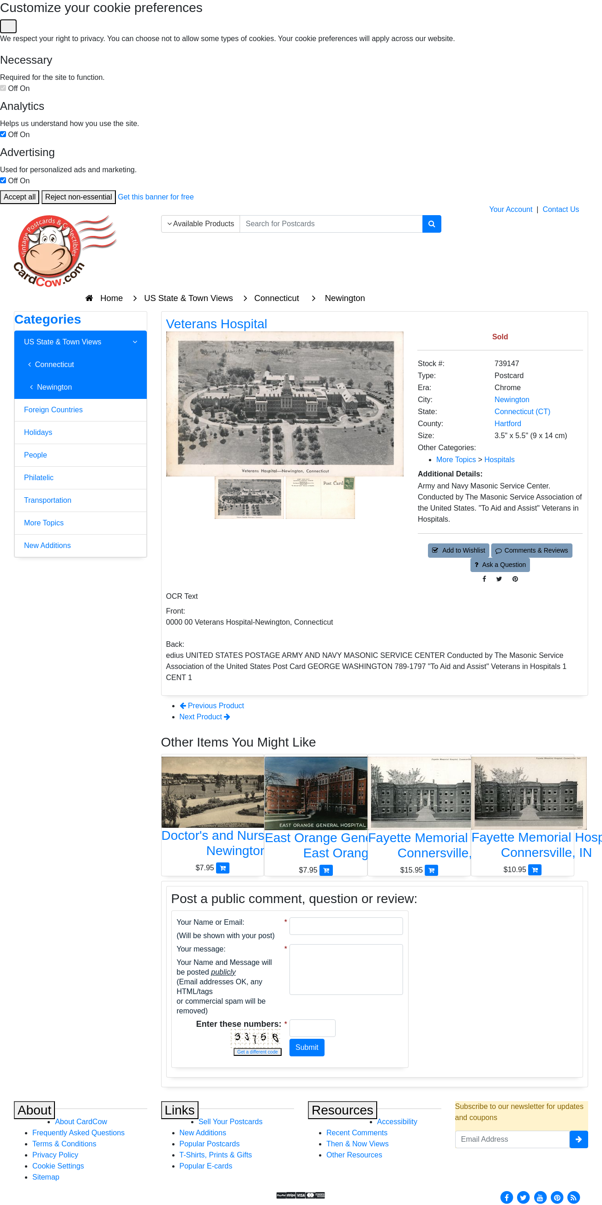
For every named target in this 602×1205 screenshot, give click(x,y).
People (35, 455)
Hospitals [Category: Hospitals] (499, 460)
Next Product (205, 717)
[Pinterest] (557, 1197)
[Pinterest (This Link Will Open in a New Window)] (515, 579)
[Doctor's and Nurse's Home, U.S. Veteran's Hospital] (213, 809)
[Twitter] (523, 1197)
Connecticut (49, 364)
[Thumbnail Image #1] (250, 497)
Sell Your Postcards (231, 1122)
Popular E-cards (206, 1166)
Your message (200, 949)
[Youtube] (540, 1197)
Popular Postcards (210, 1144)
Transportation (48, 500)
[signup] (579, 1139)
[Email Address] (512, 1139)
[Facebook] (506, 1197)
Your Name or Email (210, 922)
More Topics (44, 523)
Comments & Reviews (531, 550)
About (34, 1110)
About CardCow (81, 1122)
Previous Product (212, 706)
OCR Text (182, 596)
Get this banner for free (156, 197)
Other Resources (354, 1155)
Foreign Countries (53, 410)
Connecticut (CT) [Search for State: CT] (522, 412)
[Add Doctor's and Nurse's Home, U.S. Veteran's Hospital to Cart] (222, 868)
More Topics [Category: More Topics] (456, 460)
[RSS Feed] (573, 1197)
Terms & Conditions (64, 1144)
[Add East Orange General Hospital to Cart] (326, 870)
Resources (342, 1110)
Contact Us (560, 209)
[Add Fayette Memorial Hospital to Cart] (431, 870)
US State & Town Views (80, 342)
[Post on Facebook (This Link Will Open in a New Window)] (484, 579)
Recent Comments (357, 1133)
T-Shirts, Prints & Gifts (216, 1155)
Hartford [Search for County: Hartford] (507, 424)
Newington (48, 387)
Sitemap (46, 1177)
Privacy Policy (55, 1155)
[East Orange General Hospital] (316, 811)
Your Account (511, 209)
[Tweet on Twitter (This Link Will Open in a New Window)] (499, 579)
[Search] (431, 224)
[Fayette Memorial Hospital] (419, 811)
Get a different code (257, 1051)
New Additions (47, 545)
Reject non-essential (78, 197)
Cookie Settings (58, 1166)
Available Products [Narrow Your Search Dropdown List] (201, 224)
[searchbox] (331, 224)
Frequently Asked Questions (78, 1133)
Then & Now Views (357, 1144)
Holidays (38, 432)
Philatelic (39, 478)
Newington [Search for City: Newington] (512, 400)
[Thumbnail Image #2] (320, 497)
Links (180, 1110)
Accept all (20, 197)
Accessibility (397, 1122)
